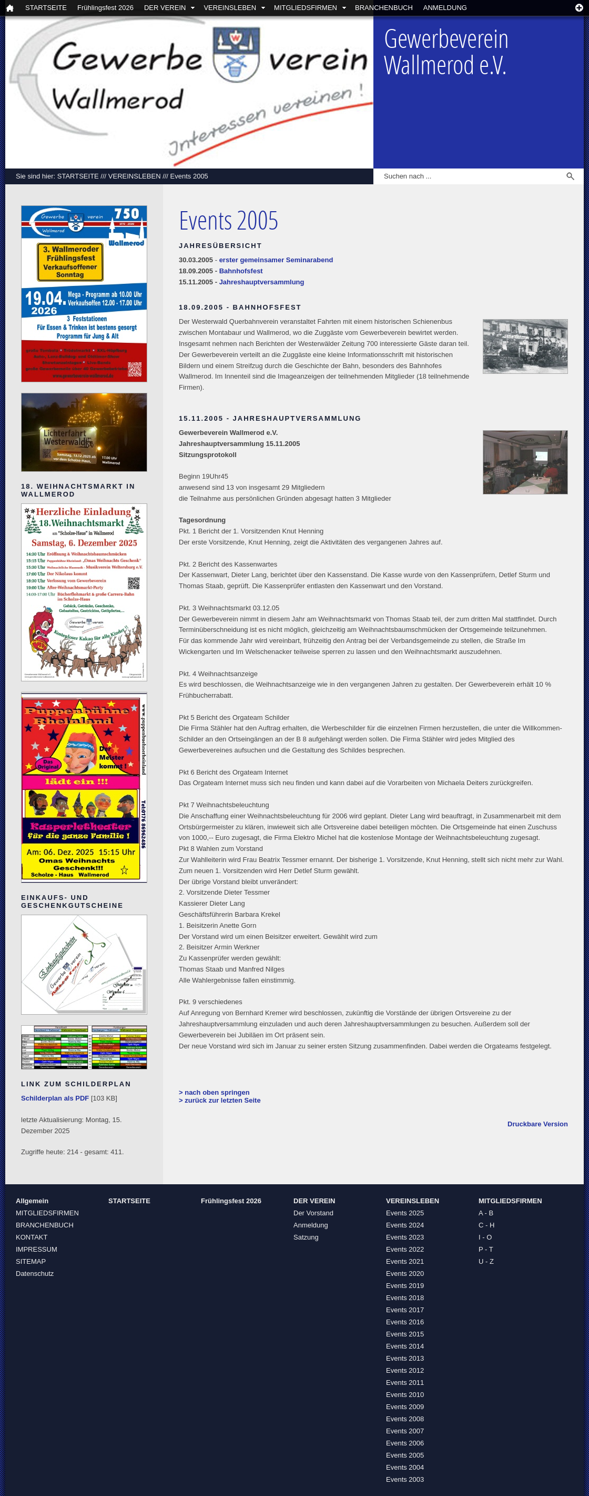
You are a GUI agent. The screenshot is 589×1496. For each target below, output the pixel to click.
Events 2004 (405, 1467)
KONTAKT (31, 1237)
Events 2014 (405, 1346)
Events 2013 (405, 1358)
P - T (486, 1249)
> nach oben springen (214, 1092)
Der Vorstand (313, 1213)
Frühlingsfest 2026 (105, 8)
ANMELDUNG (445, 8)
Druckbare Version (537, 1124)
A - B (486, 1213)
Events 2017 (405, 1310)
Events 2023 (405, 1237)
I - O (485, 1237)
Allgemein (32, 1201)
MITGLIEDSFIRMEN (305, 8)
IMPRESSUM (36, 1249)
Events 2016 (405, 1322)
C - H (486, 1225)
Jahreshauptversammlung (261, 282)
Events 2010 (405, 1395)
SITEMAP (31, 1261)
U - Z (486, 1261)
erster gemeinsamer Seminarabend (276, 260)
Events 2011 (405, 1382)
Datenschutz (35, 1273)
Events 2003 (405, 1479)
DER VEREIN (165, 8)
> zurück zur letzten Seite (220, 1100)
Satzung (306, 1237)
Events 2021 (405, 1261)
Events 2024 (405, 1225)
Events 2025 (405, 1213)
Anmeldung (310, 1225)
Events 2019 (405, 1286)
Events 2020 (405, 1273)
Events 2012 (405, 1370)
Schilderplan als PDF (55, 1098)
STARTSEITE (46, 8)
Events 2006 (405, 1443)
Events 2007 (405, 1431)
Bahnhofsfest (241, 271)
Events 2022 (405, 1249)
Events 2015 (405, 1334)
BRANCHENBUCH (384, 8)
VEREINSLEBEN (230, 8)
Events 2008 (405, 1419)
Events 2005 (189, 176)
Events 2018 (405, 1298)
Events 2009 (405, 1407)
